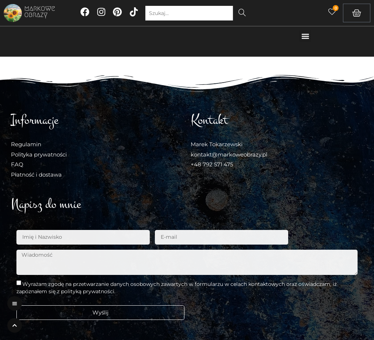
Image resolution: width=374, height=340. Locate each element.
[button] (305, 36)
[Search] (242, 13)
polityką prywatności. (88, 291)
